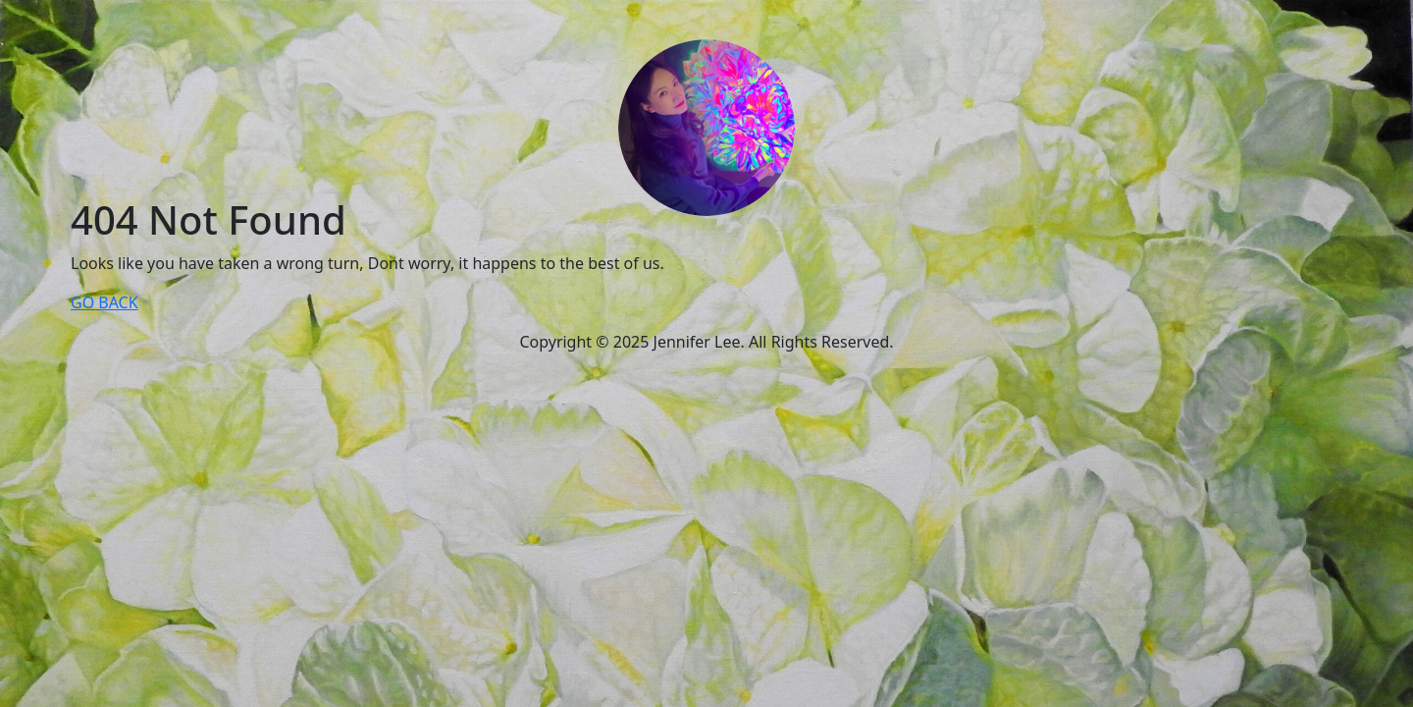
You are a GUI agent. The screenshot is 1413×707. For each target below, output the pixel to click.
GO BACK (104, 302)
